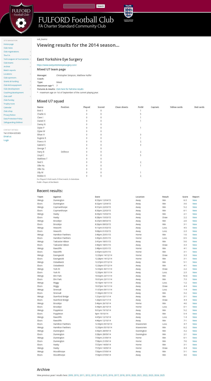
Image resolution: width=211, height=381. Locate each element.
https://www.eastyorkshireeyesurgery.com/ (57, 65)
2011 (82, 375)
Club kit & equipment (13, 85)
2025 (162, 375)
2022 (145, 375)
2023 (151, 375)
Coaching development (14, 92)
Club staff (8, 96)
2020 (133, 375)
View (195, 200)
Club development (11, 89)
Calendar (7, 107)
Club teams (8, 63)
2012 (87, 375)
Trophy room (9, 104)
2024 (156, 375)
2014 (99, 375)
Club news (8, 48)
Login (6, 140)
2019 (128, 375)
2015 (105, 375)
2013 (93, 375)
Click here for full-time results (69, 89)
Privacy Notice (9, 115)
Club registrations (11, 51)
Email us (7, 136)
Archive (7, 66)
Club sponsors (10, 77)
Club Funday (9, 100)
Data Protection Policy (13, 118)
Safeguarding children (13, 122)
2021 (139, 375)
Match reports (10, 70)
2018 (122, 375)
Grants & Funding (11, 81)
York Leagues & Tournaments (16, 59)
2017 (116, 375)
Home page (9, 44)
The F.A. (7, 55)
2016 (110, 375)
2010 (76, 375)
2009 (70, 375)
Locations (8, 74)
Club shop (8, 111)
